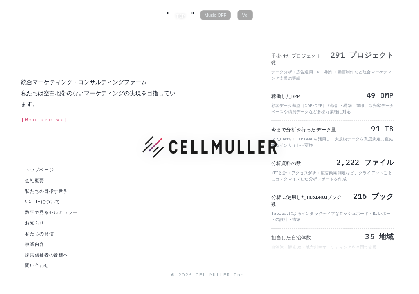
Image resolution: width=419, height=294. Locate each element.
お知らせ (34, 223)
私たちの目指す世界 (46, 191)
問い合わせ (37, 265)
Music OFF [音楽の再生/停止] (216, 15)
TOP (180, 16)
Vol (245, 15)
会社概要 (34, 180)
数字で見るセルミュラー (51, 212)
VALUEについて (42, 202)
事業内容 (34, 244)
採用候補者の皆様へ (46, 255)
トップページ (39, 170)
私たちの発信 (39, 233)
